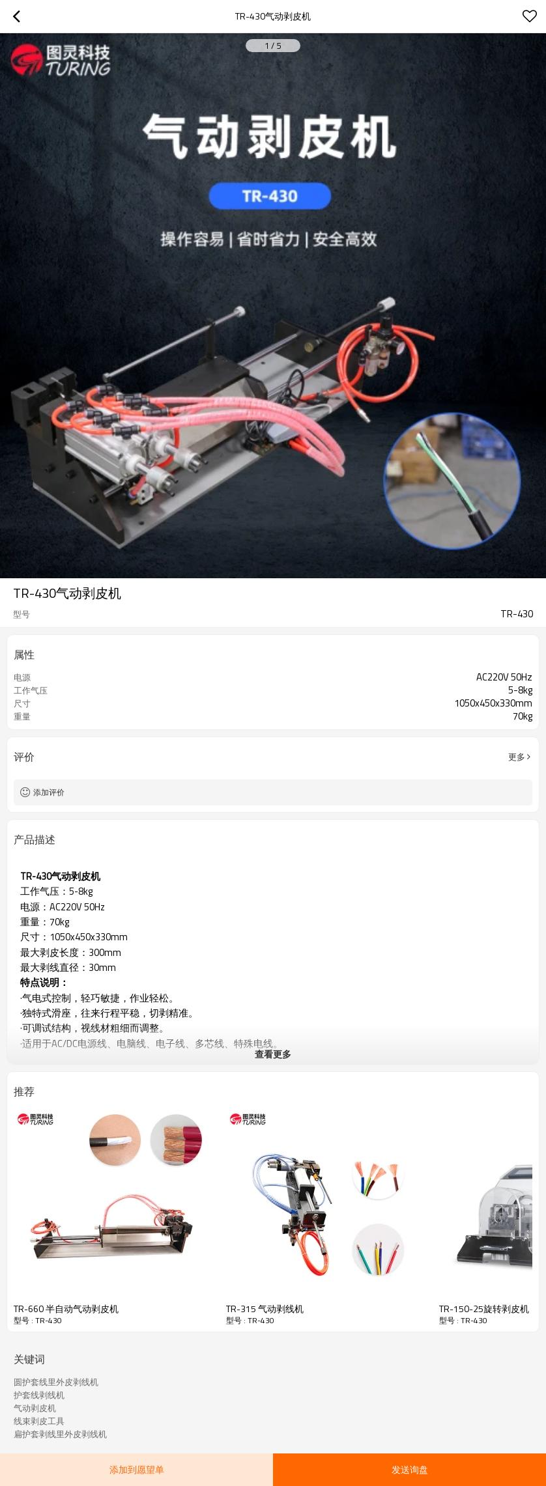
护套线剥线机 (39, 1394)
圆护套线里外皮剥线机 (56, 1381)
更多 (516, 756)
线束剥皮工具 (39, 1420)
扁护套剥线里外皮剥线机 (60, 1433)
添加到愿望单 (136, 1469)
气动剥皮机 (35, 1407)
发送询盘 (410, 1469)
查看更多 (273, 1054)
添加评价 (49, 792)
